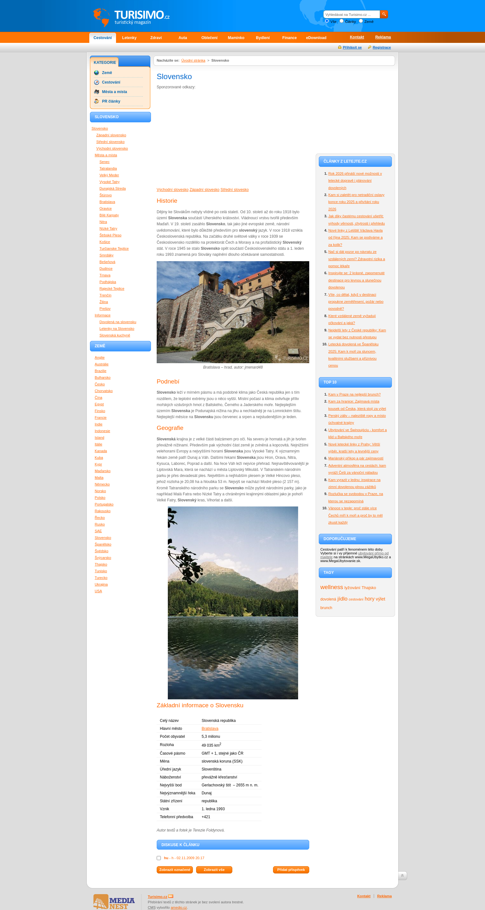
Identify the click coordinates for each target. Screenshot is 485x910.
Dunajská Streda (112, 188)
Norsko (100, 491)
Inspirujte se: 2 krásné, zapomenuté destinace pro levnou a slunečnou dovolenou (356, 280)
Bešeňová (107, 262)
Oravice (105, 208)
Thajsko (369, 587)
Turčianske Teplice (114, 248)
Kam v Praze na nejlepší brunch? (354, 394)
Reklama (383, 37)
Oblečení (210, 38)
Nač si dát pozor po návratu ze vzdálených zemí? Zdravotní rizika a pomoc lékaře (356, 259)
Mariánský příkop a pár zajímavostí (355, 458)
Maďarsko (103, 471)
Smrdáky (106, 255)
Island (99, 437)
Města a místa (114, 92)
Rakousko (103, 511)
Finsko (100, 411)
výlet (380, 598)
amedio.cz (179, 907)
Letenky (129, 38)
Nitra (103, 222)
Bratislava (210, 728)
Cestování (102, 38)
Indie (98, 424)
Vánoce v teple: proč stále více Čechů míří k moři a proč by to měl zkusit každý (355, 515)
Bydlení (263, 38)
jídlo (343, 598)
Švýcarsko (103, 558)
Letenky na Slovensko (116, 328)
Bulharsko (103, 377)
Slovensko (100, 128)
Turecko (101, 578)
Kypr (98, 464)
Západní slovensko (111, 135)
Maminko (236, 38)
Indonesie (102, 431)
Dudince (106, 268)
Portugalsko (104, 504)
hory (370, 598)
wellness (331, 587)
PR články (111, 101)
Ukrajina (101, 584)
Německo (102, 484)
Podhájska (107, 282)
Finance (289, 38)
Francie (100, 417)
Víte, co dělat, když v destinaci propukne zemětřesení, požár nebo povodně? (356, 302)
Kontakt (357, 37)
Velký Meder (109, 175)
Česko (100, 384)
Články (350, 22)
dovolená (328, 599)
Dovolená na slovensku (117, 322)
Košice (104, 242)
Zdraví (156, 38)
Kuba (99, 457)
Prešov (105, 308)
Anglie (100, 357)
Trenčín (105, 295)
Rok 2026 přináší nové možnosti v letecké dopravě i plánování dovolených (355, 181)
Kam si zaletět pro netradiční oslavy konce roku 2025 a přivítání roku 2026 (356, 202)
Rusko (100, 524)
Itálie (98, 444)
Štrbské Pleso (110, 235)
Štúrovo (105, 195)
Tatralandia (108, 168)
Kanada (101, 451)
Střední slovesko (235, 189)
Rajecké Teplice (111, 288)
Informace (103, 315)
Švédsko (101, 551)
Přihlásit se (352, 47)
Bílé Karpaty (109, 215)
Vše (333, 22)
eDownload (316, 38)
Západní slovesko (204, 189)
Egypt (99, 404)
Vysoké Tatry (109, 182)
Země (369, 22)
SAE (98, 531)
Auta (183, 38)
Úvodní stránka (193, 60)
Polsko (100, 497)
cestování (356, 599)
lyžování (352, 587)
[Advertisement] (210, 137)
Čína (98, 397)
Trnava (104, 275)
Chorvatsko (104, 391)
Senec (104, 162)
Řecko (100, 518)
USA (98, 591)
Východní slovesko (172, 189)
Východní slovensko (112, 148)
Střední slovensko (110, 142)
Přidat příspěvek (291, 870)
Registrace (382, 47)
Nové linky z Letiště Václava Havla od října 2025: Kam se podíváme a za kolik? (355, 237)
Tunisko (101, 571)
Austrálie (102, 364)
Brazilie (100, 371)
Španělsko (103, 544)
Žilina (103, 302)
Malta (99, 477)
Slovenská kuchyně (114, 335)
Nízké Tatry (108, 228)
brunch (326, 608)
